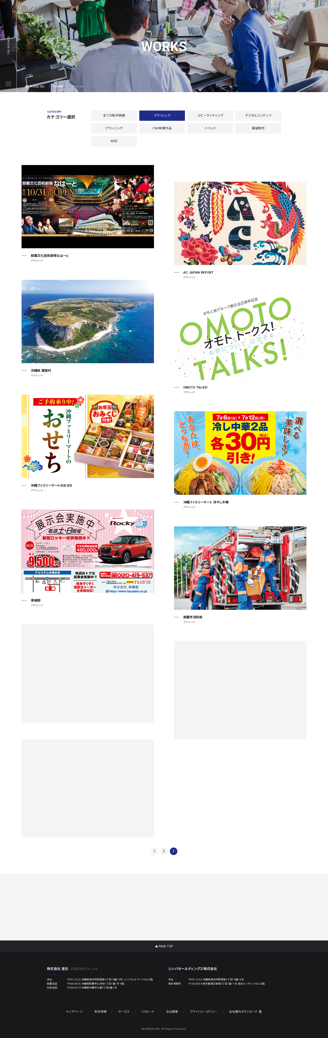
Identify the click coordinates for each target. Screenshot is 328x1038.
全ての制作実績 (114, 115)
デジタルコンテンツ (258, 115)
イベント (210, 128)
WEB (113, 141)
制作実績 (100, 1011)
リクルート (148, 1011)
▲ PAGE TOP (164, 946)
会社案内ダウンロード (245, 1011)
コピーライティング (210, 115)
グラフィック (162, 115)
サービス (123, 1011)
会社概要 (172, 1011)
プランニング (114, 128)
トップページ (74, 1011)
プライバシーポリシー (203, 1011)
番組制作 (258, 128)
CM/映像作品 (162, 128)
